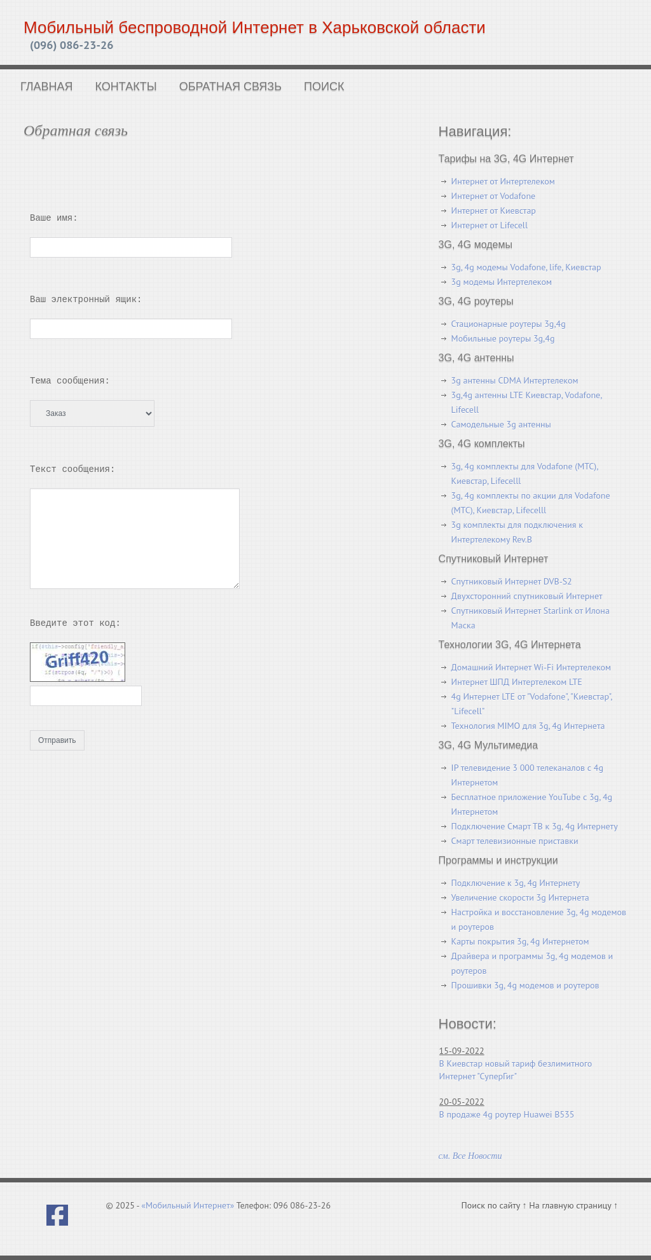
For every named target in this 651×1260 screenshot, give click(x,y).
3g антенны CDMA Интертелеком (515, 380)
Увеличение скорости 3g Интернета (520, 897)
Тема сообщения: (70, 381)
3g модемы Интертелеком (501, 281)
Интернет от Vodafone (493, 196)
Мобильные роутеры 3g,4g (503, 338)
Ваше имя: (54, 218)
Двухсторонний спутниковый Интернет (527, 596)
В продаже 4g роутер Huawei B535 (507, 1114)
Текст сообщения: (72, 469)
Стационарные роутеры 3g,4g (508, 323)
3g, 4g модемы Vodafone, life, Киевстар (526, 267)
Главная (46, 86)
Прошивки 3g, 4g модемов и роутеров (525, 985)
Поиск (324, 86)
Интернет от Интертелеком (503, 181)
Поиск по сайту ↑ (496, 1205)
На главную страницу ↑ (573, 1205)
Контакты (126, 86)
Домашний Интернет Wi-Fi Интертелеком (531, 667)
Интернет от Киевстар (493, 210)
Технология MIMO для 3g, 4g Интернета (528, 725)
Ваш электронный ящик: (86, 299)
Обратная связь (230, 86)
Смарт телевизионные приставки (515, 841)
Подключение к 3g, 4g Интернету (515, 883)
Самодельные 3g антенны (501, 424)
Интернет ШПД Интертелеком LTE (516, 682)
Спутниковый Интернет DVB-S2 (511, 581)
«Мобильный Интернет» (187, 1205)
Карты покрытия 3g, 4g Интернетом (520, 941)
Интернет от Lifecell (489, 225)
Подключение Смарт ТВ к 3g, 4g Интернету (534, 826)
